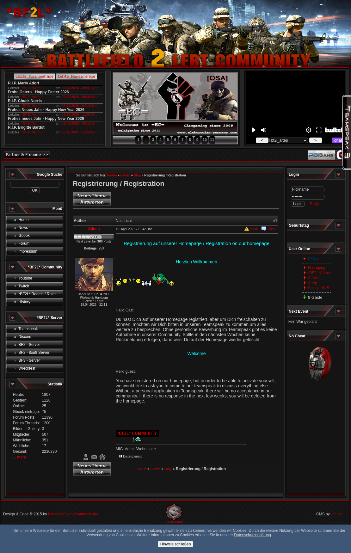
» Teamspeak (26, 329)
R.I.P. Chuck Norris (25, 101)
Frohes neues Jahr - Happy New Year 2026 (46, 118)
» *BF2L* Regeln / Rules (35, 294)
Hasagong (316, 268)
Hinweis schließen (175, 544)
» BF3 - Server (27, 360)
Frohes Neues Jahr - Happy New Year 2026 (46, 110)
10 (205, 140)
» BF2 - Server (27, 344)
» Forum (21, 243)
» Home (21, 220)
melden (252, 228)
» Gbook (22, 235)
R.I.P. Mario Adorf (23, 83)
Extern (125, 175)
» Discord (22, 337)
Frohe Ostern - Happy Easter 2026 (38, 92)
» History (22, 302)
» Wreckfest (24, 368)
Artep (312, 283)
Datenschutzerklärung (252, 535)
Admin (313, 278)
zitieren (269, 228)
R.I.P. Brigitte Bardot (26, 127)
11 (212, 140)
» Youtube (23, 278)
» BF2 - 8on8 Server (31, 352)
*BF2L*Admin (33, 88)
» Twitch (21, 286)
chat (338, 140)
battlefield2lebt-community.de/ (73, 514)
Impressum (173, 522)
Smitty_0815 (318, 288)
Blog (137, 175)
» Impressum (25, 251)
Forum (112, 175)
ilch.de (336, 514)
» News (21, 227)
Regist (315, 204)
